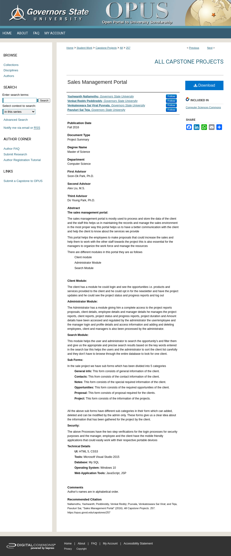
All (121, 47)
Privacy (68, 549)
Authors (9, 76)
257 (128, 47)
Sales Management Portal (97, 82)
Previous (194, 47)
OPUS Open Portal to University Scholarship (162, 13)
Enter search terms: (15, 95)
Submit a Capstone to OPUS (23, 181)
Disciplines (11, 70)
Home (69, 47)
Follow (171, 96)
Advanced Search (16, 119)
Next (210, 47)
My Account (110, 543)
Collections (11, 65)
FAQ (94, 543)
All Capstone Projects (189, 61)
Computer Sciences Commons (203, 107)
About (81, 543)
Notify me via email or (22, 128)
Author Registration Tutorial (22, 160)
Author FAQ (12, 148)
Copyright (81, 549)
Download (204, 85)
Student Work (84, 47)
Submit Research (15, 154)
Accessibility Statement (138, 543)
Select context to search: (19, 106)
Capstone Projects (106, 47)
